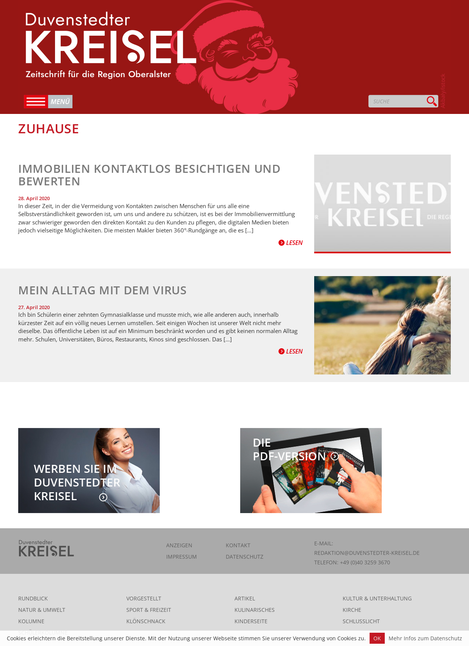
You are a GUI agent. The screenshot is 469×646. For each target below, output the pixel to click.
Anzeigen (179, 545)
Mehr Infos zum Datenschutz (425, 638)
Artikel (244, 598)
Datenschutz (244, 556)
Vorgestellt (143, 598)
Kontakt (238, 545)
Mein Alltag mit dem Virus (102, 290)
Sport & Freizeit (148, 609)
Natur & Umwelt (41, 609)
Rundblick (33, 598)
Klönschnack (145, 621)
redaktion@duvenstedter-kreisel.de (367, 552)
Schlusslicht (361, 621)
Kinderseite (251, 621)
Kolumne (31, 621)
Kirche (352, 609)
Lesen (291, 242)
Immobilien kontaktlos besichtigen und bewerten (149, 175)
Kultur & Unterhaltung (377, 598)
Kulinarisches (254, 609)
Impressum (181, 556)
